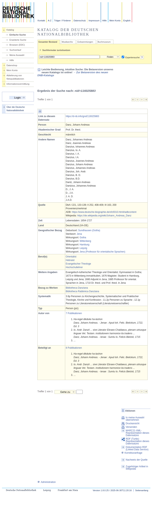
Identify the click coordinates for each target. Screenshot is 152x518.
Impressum (94, 20)
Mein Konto (115, 20)
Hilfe (104, 20)
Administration (46, 482)
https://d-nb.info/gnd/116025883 (82, 116)
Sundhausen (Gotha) (89, 230)
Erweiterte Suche (17, 40)
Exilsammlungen (85, 42)
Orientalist (71, 256)
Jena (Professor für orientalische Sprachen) (102, 251)
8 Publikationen (74, 347)
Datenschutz (80, 20)
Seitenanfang (141, 490)
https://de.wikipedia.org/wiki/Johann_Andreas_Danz (104, 215)
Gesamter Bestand (47, 42)
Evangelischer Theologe (78, 263)
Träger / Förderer (62, 20)
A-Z (49, 20)
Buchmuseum (104, 42)
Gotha (83, 237)
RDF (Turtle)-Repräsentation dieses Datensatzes (137, 441)
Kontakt (41, 20)
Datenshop (11, 65)
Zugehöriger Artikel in (137, 467)
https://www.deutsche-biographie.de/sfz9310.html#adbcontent (104, 212)
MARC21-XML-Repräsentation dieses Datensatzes (137, 433)
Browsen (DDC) (17, 45)
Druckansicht (132, 423)
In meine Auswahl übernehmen (135, 418)
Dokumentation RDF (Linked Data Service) (137, 448)
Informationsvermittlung (17, 84)
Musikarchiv (67, 42)
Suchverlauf (15, 50)
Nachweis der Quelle (137, 459)
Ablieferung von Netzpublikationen (15, 77)
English (127, 20)
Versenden (131, 427)
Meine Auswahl (16, 55)
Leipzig (83, 248)
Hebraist (70, 260)
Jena (79, 234)
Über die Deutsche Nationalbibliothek (15, 109)
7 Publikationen (74, 313)
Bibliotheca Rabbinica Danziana (82, 291)
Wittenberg (85, 241)
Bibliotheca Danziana (77, 287)
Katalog (10, 30)
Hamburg (84, 244)
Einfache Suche (17, 35)
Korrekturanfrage (131, 452)
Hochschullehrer (74, 267)
